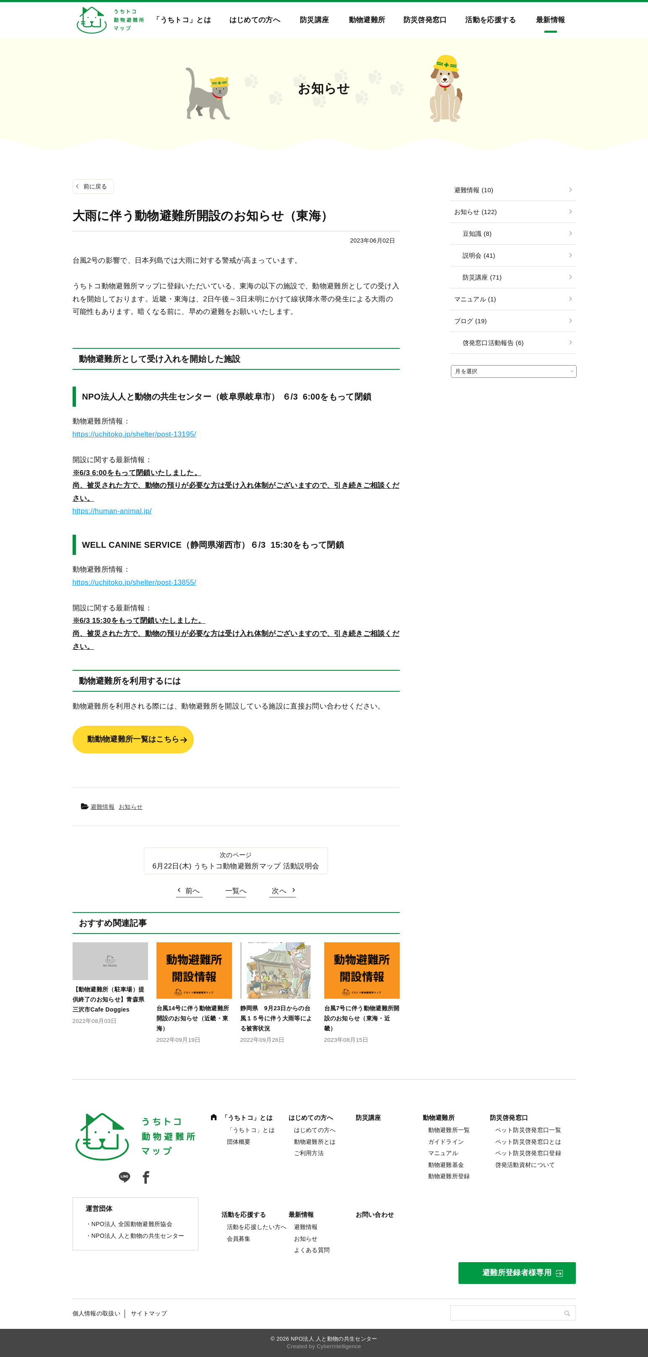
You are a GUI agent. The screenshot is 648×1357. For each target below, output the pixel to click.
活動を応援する (490, 20)
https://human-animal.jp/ (112, 511)
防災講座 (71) (482, 277)
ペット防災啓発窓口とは (528, 1141)
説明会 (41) (479, 255)
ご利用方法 (309, 1153)
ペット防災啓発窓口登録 (528, 1153)
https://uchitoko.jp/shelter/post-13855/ (134, 582)
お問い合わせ (375, 1214)
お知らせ (131, 806)
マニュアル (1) (475, 299)
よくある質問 (312, 1250)
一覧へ (236, 891)
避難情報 (103, 806)
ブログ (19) (470, 320)
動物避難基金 (446, 1164)
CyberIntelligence (339, 1346)
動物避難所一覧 (449, 1130)
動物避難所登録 (449, 1176)
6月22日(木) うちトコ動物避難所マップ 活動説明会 (236, 866)
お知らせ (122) (475, 211)
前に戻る (95, 186)
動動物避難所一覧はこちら (133, 739)
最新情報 (550, 20)
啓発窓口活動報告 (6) (493, 342)
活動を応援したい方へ (257, 1227)
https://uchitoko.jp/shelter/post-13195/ (134, 434)
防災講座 (314, 20)
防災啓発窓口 (425, 20)
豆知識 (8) (477, 233)
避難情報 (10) (474, 189)
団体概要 (239, 1141)
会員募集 (239, 1238)
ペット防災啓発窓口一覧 (528, 1130)
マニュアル (443, 1153)
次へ (279, 891)
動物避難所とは (315, 1141)
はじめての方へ (254, 20)
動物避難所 (367, 20)
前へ (192, 891)
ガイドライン (446, 1141)
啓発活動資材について (525, 1164)
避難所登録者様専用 (517, 1272)
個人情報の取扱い (97, 1313)
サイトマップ (149, 1313)
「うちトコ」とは (182, 20)
